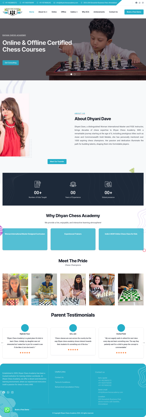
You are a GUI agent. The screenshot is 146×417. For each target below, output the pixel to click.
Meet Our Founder (57, 161)
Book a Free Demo (134, 12)
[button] (71, 74)
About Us (42, 12)
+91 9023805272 (11, 3)
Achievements (99, 12)
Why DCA (85, 12)
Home (31, 12)
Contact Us (113, 12)
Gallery (73, 12)
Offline (63, 12)
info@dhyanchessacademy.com (67, 3)
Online (54, 12)
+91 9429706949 (28, 3)
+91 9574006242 (45, 3)
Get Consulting (11, 65)
